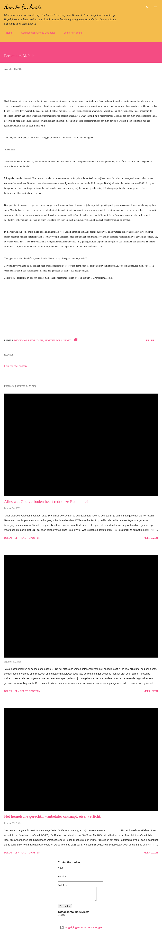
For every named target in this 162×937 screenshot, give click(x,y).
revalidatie (35, 340)
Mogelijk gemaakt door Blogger (81, 927)
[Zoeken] (148, 6)
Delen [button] (150, 340)
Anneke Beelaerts (23, 7)
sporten (49, 340)
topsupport (63, 340)
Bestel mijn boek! (71, 32)
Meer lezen (151, 537)
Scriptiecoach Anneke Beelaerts (36, 32)
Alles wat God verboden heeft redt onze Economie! (46, 501)
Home (7, 32)
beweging (20, 340)
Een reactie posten (15, 366)
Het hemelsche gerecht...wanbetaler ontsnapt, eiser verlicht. (52, 816)
